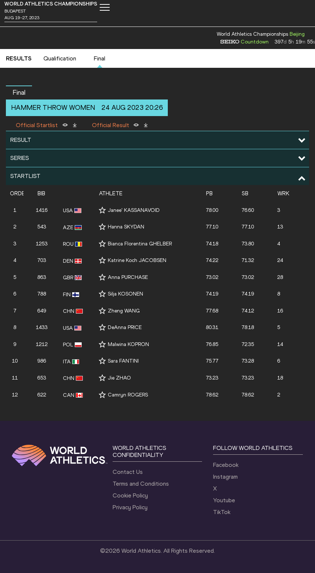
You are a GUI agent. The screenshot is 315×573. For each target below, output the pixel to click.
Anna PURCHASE (128, 277)
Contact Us (128, 471)
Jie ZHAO (119, 378)
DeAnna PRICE (125, 327)
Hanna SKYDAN (126, 227)
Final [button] (19, 92)
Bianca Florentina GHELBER (140, 244)
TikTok (221, 512)
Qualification (59, 58)
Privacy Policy (130, 507)
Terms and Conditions (141, 483)
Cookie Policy (130, 495)
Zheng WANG (124, 311)
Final (99, 58)
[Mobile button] (104, 7)
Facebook (225, 464)
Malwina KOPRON (128, 344)
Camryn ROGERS (128, 395)
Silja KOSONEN (125, 294)
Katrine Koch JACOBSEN (137, 260)
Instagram (225, 476)
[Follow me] (102, 210)
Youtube (224, 500)
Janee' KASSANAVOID (134, 210)
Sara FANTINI (123, 361)
